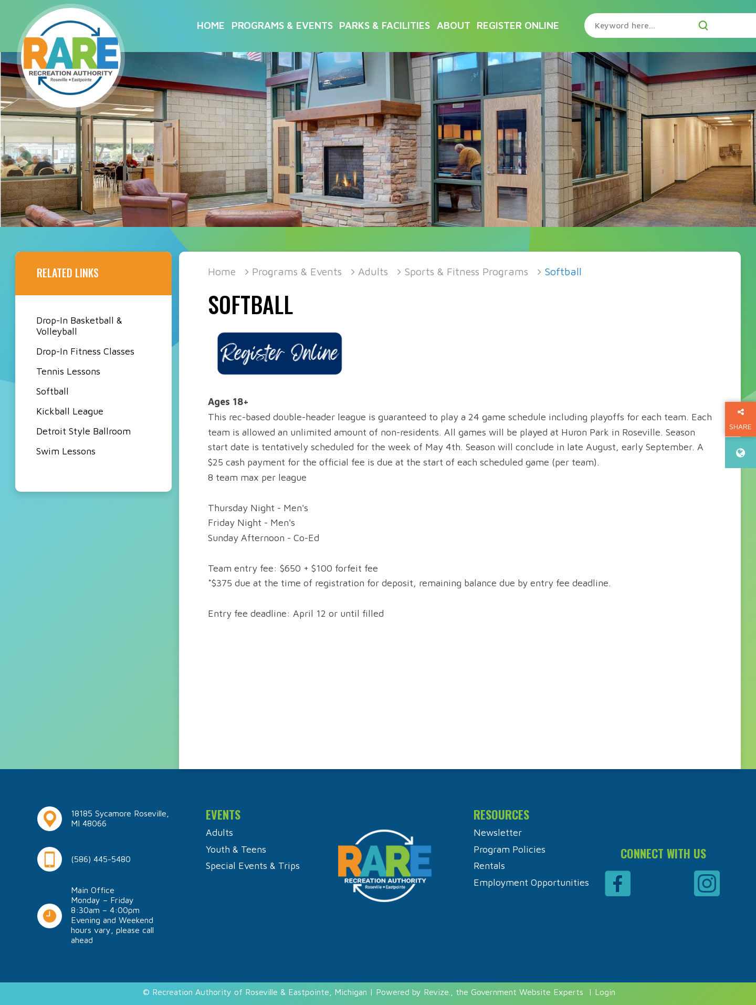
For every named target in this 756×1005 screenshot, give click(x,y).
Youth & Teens (236, 849)
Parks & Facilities (384, 25)
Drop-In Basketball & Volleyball (79, 326)
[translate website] (740, 452)
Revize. (437, 992)
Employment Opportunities (531, 882)
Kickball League (69, 411)
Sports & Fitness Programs (466, 271)
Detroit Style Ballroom (83, 431)
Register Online (518, 25)
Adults (373, 271)
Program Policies (509, 849)
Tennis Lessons (68, 371)
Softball (52, 391)
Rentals (489, 865)
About (453, 25)
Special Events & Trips (253, 865)
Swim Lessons (66, 451)
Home (211, 25)
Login (605, 992)
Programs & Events (282, 25)
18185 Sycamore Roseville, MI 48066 (120, 818)
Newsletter (498, 832)
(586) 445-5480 (101, 859)
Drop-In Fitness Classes (85, 351)
